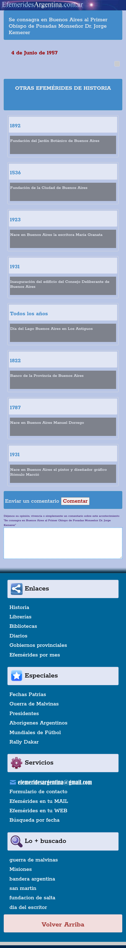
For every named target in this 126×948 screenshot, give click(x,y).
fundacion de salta (32, 897)
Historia (19, 607)
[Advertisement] (67, 101)
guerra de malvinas (33, 860)
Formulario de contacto (38, 791)
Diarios (18, 635)
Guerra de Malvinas (34, 703)
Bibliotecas (23, 626)
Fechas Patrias (27, 694)
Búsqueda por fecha (34, 820)
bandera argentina (32, 879)
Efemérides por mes (34, 655)
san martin (22, 888)
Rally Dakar (24, 742)
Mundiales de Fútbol (35, 732)
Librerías (20, 616)
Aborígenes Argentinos (38, 723)
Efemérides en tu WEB (38, 810)
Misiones (20, 869)
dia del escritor (28, 907)
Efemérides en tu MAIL (38, 801)
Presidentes (24, 713)
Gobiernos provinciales (38, 645)
